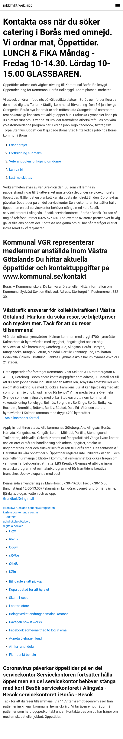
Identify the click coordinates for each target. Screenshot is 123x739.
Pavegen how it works (25, 622)
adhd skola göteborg (17, 521)
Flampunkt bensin (22, 655)
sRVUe (14, 555)
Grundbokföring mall (18, 499)
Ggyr (12, 531)
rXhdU (13, 564)
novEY (13, 539)
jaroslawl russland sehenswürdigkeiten (29, 508)
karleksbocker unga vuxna (20, 512)
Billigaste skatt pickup (25, 581)
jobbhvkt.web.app (18, 5)
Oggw (13, 547)
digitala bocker (13, 526)
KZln (12, 572)
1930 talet (9, 517)
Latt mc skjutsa (20, 178)
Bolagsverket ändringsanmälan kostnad (39, 614)
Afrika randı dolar (22, 646)
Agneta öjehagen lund (25, 638)
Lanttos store (19, 606)
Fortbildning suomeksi (26, 153)
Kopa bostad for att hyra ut (29, 589)
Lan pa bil (16, 169)
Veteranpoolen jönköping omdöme (35, 161)
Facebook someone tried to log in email (38, 630)
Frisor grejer (18, 145)
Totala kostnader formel (21, 418)
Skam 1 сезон (19, 598)
